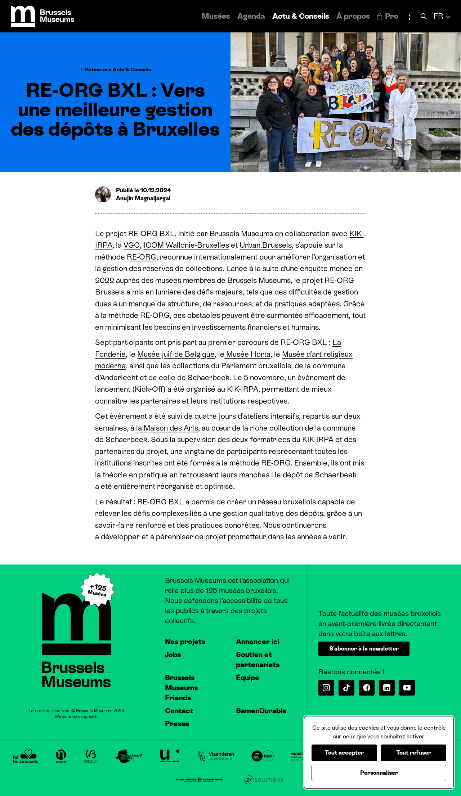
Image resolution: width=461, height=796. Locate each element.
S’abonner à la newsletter (364, 648)
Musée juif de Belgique (176, 354)
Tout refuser (413, 752)
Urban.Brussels (266, 245)
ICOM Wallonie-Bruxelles (186, 245)
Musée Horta (247, 354)
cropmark (88, 716)
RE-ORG (141, 257)
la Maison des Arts (167, 428)
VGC (132, 245)
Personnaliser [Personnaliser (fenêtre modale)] (379, 772)
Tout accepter (344, 752)
